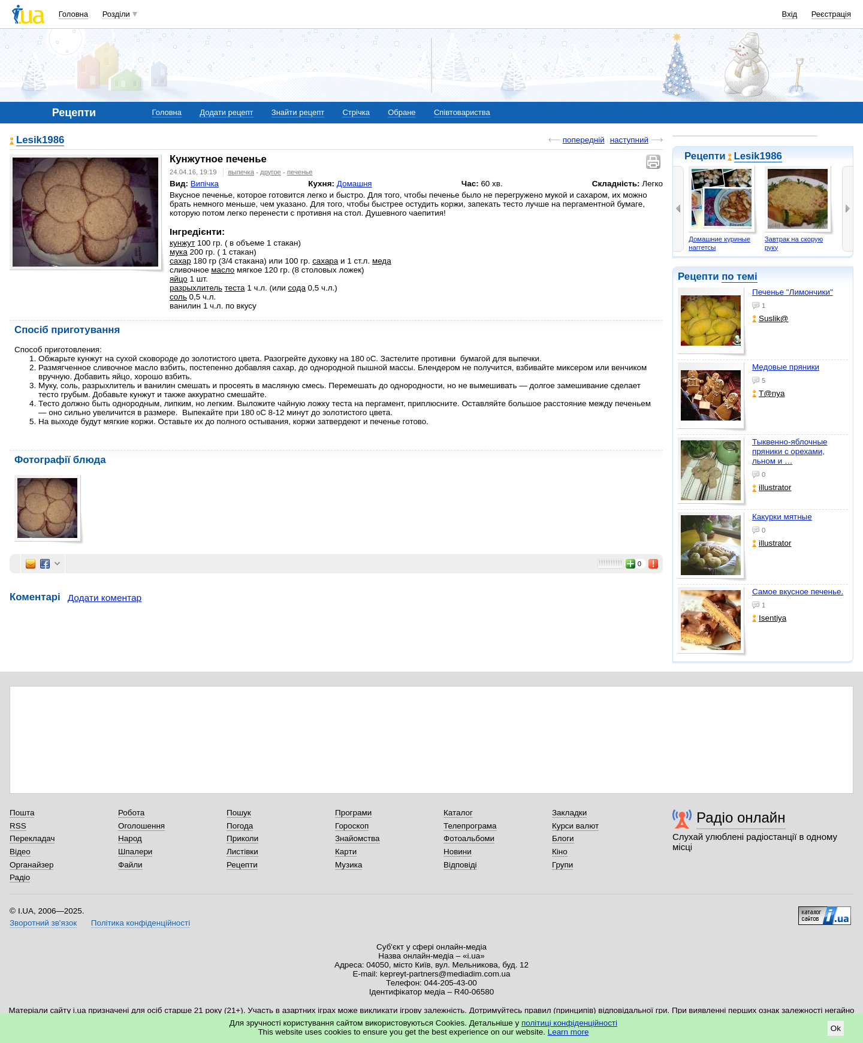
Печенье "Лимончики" (792, 292)
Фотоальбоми (468, 838)
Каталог (458, 812)
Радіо (20, 877)
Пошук (239, 812)
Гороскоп (352, 825)
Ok (836, 1028)
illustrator (772, 487)
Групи (562, 864)
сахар (180, 260)
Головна (73, 14)
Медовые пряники (785, 366)
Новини (457, 851)
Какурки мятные (782, 516)
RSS (18, 825)
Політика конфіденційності (140, 922)
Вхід (790, 14)
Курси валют (575, 825)
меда (381, 260)
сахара (325, 260)
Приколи (242, 838)
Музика (348, 864)
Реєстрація (831, 14)
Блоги (563, 838)
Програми (353, 812)
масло (222, 269)
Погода (240, 825)
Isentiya (769, 617)
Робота (131, 812)
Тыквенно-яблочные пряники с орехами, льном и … (790, 451)
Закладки (569, 812)
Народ (130, 838)
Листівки (242, 851)
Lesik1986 (758, 156)
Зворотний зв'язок (43, 922)
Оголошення (141, 825)
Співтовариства (462, 112)
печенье (300, 172)
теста (235, 287)
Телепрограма (470, 825)
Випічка (205, 183)
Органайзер (31, 864)
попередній (584, 139)
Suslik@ (770, 318)
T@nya (768, 393)
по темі (740, 276)
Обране (401, 112)
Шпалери (135, 851)
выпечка (241, 172)
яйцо (179, 278)
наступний (629, 139)
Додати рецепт (226, 112)
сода (297, 287)
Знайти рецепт (297, 112)
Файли (130, 864)
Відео (20, 851)
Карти (346, 851)
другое (270, 172)
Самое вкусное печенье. (797, 591)
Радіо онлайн (741, 817)
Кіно (560, 851)
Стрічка (355, 112)
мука (179, 251)
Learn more (568, 1031)
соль (178, 296)
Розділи (116, 14)
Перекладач (32, 838)
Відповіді (460, 864)
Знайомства (357, 838)
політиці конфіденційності (569, 1022)
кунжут (182, 242)
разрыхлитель (196, 287)
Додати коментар (104, 597)
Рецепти (242, 864)
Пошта (22, 812)
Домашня (354, 183)
